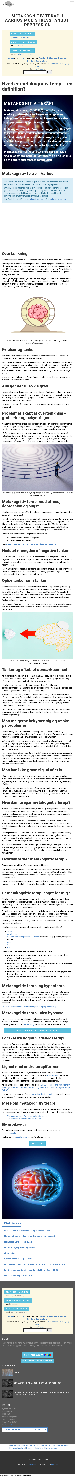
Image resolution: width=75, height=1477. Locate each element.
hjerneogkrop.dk (9, 1133)
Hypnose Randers (44, 1445)
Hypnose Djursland (17, 1448)
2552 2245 (9, 1425)
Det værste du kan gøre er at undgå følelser (37, 1383)
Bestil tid (37, 1144)
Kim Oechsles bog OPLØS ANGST (19, 1276)
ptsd (9, 947)
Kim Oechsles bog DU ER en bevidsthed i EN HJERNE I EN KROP (31, 1270)
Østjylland (43, 58)
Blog (16, 1372)
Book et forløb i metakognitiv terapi (37, 1030)
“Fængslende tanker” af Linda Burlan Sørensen (27, 1116)
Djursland (62, 58)
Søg (49, 72)
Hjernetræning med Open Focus (18, 1259)
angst (9, 942)
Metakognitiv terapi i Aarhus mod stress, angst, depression (30, 1236)
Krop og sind (11, 1223)
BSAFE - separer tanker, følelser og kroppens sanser (27, 1231)
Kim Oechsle (52, 64)
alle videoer (18, 46)
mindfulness (52, 1075)
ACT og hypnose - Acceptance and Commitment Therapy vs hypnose (34, 1264)
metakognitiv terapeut (36, 199)
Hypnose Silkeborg (61, 1445)
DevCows (54, 1464)
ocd (8, 945)
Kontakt (13, 1445)
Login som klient (13, 1430)
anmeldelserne (38, 69)
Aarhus (11, 58)
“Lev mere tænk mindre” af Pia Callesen (24, 1119)
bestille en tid (21, 1137)
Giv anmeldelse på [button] (37, 1355)
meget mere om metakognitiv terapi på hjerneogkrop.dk (31, 544)
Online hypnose (50, 1448)
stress (10, 931)
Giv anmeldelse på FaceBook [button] (37, 1361)
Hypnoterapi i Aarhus (27, 1445)
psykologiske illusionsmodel (41, 1094)
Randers (31, 61)
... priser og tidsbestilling (19, 37)
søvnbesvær (12, 934)
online (21, 58)
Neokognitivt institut (57, 199)
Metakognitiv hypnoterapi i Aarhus (19, 1242)
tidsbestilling (29, 1024)
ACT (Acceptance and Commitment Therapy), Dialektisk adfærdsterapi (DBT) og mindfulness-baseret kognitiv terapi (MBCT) (36, 1087)
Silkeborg (53, 58)
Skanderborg (41, 61)
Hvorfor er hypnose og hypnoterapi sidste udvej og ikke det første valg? (41, 1394)
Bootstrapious (31, 1464)
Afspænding (9, 1253)
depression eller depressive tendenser (23, 937)
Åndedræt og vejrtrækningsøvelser (20, 1247)
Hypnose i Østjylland (34, 1448)
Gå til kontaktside (36, 1430)
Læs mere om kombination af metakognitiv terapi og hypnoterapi (29, 1007)
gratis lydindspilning (24, 54)
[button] (22, 34)
